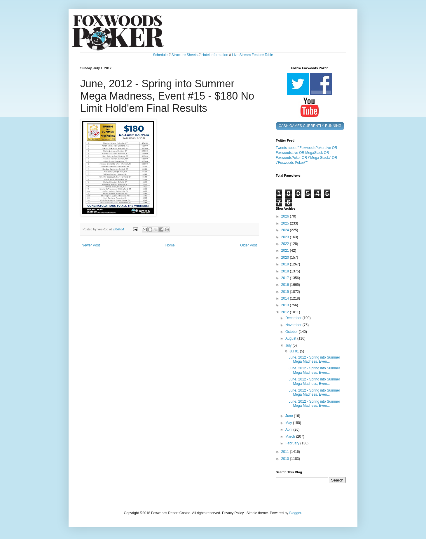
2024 (285, 230)
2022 (285, 244)
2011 (285, 452)
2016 (285, 285)
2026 (285, 216)
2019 (285, 264)
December (294, 318)
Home (170, 245)
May (289, 423)
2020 (285, 257)
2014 (285, 298)
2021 (285, 250)
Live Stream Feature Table (252, 55)
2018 (285, 271)
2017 (285, 278)
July (289, 345)
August (291, 338)
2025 (285, 223)
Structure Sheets (185, 55)
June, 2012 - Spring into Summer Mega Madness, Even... (314, 359)
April (289, 429)
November (294, 325)
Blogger (295, 513)
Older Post (248, 245)
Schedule (160, 55)
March (290, 436)
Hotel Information (214, 55)
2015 (285, 292)
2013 (285, 305)
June (289, 416)
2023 (285, 237)
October (292, 332)
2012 (285, 312)
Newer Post (91, 245)
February (292, 443)
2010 (285, 459)
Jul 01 (294, 351)
